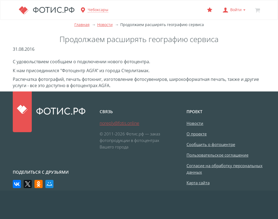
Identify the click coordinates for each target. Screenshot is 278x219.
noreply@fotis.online (119, 123)
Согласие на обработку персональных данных (225, 169)
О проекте (197, 134)
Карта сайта (198, 182)
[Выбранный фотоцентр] (209, 10)
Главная (82, 24)
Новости (105, 24)
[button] (233, 10)
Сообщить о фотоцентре (211, 144)
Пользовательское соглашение (217, 155)
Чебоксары (98, 9)
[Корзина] (257, 10)
